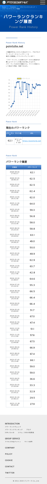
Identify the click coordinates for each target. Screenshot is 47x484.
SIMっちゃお (9, 432)
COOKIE (9, 460)
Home (4, 7)
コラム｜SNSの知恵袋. (26, 432)
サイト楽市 (29, 442)
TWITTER (9, 472)
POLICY (8, 454)
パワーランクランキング (27, 7)
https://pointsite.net (32, 141)
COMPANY (10, 447)
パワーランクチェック (13, 427)
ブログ (28, 430)
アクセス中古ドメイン (13, 442)
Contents (13, 7)
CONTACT (9, 466)
